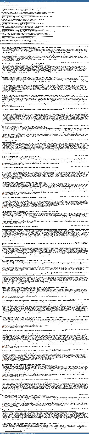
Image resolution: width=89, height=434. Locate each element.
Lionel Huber (77, 229)
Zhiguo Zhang (54, 396)
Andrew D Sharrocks (33, 48)
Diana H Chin (50, 411)
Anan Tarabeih (50, 275)
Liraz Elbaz (72, 275)
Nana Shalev (12, 276)
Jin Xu (78, 351)
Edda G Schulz (9, 97)
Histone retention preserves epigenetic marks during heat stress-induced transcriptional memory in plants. (25, 33)
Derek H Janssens (5, 365)
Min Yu (3, 351)
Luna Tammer (38, 275)
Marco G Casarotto (6, 229)
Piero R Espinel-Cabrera (38, 65)
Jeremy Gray (24, 411)
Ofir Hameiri (18, 275)
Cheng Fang (36, 351)
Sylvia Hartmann (71, 229)
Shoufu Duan (9, 396)
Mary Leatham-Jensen (16, 110)
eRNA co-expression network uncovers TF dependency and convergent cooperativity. (20, 27)
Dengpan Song (47, 351)
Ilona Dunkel (29, 96)
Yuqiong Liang (15, 168)
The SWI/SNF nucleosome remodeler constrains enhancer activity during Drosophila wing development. (24, 13)
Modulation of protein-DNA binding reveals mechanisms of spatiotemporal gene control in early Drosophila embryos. (27, 16)
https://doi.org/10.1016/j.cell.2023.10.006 (13, 74)
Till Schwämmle (23, 96)
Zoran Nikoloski (25, 318)
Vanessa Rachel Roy (57, 275)
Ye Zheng (20, 168)
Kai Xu (40, 78)
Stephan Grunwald (53, 229)
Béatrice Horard (27, 424)
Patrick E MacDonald (58, 183)
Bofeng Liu (18, 78)
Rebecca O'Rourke (11, 380)
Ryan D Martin (33, 301)
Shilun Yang (17, 351)
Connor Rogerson (4, 5)
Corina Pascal (5, 275)
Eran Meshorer (25, 276)
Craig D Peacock (31, 411)
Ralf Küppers (42, 231)
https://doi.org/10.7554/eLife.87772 (12, 392)
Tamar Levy (44, 275)
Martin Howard (40, 288)
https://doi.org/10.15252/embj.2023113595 (14, 327)
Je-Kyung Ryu (37, 127)
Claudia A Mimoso (28, 65)
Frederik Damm (13, 229)
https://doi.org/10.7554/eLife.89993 (12, 347)
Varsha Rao (25, 351)
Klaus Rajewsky (5, 231)
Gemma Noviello (36, 96)
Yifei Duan (9, 142)
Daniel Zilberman (46, 288)
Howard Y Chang (67, 351)
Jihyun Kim (14, 127)
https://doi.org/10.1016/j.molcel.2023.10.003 (14, 283)
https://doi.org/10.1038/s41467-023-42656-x (14, 419)
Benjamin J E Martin (6, 65)
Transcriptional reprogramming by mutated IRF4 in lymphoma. (15, 24)
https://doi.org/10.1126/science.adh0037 (13, 431)
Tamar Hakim (82, 275)
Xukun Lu (44, 78)
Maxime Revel (20, 424)
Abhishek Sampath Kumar (14, 96)
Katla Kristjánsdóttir (14, 261)
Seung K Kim (66, 183)
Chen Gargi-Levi (25, 275)
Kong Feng (52, 78)
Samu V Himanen (20, 212)
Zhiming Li (4, 396)
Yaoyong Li (25, 48)
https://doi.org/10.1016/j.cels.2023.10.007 (14, 297)
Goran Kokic (9, 157)
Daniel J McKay (25, 110)
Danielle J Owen (5, 48)
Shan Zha (42, 396)
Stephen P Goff (47, 396)
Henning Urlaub (32, 157)
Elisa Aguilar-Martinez (13, 48)
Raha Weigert (49, 96)
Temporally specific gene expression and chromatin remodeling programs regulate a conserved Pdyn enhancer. (26, 34)
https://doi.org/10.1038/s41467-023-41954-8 (14, 240)
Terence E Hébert (40, 301)
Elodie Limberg (43, 96)
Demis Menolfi (28, 396)
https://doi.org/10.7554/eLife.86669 (12, 60)
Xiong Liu (26, 183)
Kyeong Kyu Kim (43, 127)
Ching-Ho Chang (34, 424)
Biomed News (29, 1)
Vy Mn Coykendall (20, 183)
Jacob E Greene (13, 365)
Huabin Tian (35, 78)
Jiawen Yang (12, 351)
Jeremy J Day (41, 331)
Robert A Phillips (5, 331)
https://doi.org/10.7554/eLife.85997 (12, 153)
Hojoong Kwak (21, 261)
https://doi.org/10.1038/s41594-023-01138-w (14, 164)
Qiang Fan (30, 78)
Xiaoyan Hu (31, 351)
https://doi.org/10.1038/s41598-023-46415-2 (14, 270)
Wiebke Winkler (73, 230)
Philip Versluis (13, 212)
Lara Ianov (36, 331)
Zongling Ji (21, 48)
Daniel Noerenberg (9, 230)
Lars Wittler (81, 96)
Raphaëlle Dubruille (6, 424)
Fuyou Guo (53, 351)
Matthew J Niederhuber (6, 110)
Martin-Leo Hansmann (62, 229)
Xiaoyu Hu (13, 78)
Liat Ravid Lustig (5, 96)
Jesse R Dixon (26, 168)
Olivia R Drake (30, 331)
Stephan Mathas (70, 231)
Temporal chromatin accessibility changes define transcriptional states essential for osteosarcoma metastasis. (26, 41)
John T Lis (26, 212)
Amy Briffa (4, 288)
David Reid (24, 331)
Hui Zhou (33, 396)
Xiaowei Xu (18, 396)
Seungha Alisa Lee (6, 261)
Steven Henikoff (53, 365)
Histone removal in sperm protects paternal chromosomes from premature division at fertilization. (23, 43)
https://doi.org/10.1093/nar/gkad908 (12, 137)
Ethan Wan (11, 331)
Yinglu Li (23, 396)
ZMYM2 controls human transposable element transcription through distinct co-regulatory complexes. (24, 7)
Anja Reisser (34, 230)
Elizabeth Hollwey (10, 288)
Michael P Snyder (59, 351)
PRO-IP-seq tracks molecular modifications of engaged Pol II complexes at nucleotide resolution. (23, 23)
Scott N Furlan (41, 365)
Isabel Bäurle (31, 318)
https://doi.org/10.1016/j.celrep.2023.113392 (14, 360)
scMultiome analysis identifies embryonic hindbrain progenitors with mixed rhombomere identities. (23, 38)
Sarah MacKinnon (5, 301)
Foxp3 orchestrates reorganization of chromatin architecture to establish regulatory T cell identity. (23, 19)
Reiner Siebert (36, 231)
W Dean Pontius (5, 411)
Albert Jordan (18, 276)
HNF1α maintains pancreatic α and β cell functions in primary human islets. (18, 20)
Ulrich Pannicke (23, 230)
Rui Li (22, 351)
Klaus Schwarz (49, 230)
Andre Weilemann (66, 230)
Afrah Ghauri (68, 96)
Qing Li (47, 78)
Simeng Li (42, 351)
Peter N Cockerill (21, 231)
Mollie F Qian (4, 183)
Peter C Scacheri (72, 411)
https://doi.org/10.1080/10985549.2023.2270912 (15, 257)
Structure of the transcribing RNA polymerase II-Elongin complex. (16, 17)
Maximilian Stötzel (74, 96)
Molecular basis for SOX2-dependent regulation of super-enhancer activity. (18, 14)
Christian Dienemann (16, 157)
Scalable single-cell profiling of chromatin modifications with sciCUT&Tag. (18, 37)
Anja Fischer (29, 230)
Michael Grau (46, 229)
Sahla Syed (4, 142)
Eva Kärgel (83, 229)
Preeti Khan (4, 246)
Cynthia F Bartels (64, 411)
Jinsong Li (72, 78)
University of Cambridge (14, 5)
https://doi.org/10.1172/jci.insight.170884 (13, 194)
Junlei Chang (82, 351)
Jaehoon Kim (24, 127)
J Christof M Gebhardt (38, 229)
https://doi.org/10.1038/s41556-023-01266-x (14, 106)
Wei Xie (76, 78)
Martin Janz (56, 231)
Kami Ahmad (47, 365)
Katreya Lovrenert (43, 411)
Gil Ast (30, 276)
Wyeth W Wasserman (13, 231)
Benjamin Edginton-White (29, 229)
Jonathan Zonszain (12, 275)
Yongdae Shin (30, 127)
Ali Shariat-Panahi (26, 301)
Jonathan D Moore (26, 288)
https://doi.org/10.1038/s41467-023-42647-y (14, 178)
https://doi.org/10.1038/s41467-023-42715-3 (14, 223)
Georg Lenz (85, 230)
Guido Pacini (55, 96)
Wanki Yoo (4, 127)
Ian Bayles (37, 411)
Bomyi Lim (14, 142)
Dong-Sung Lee (8, 168)
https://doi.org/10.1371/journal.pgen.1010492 (14, 314)
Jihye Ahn (19, 127)
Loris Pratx (4, 318)
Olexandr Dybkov (24, 157)
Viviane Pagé (12, 301)
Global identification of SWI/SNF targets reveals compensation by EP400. (18, 9)
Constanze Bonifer (62, 231)
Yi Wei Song (9, 127)
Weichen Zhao (32, 183)
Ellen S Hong (11, 411)
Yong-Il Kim (4, 380)
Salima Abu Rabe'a (6, 276)
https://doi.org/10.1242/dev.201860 (12, 207)
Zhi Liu (3, 168)
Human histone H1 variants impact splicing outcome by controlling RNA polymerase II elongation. (23, 29)
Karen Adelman (46, 65)
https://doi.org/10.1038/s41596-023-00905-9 (14, 376)
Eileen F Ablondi (14, 65)
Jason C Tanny (47, 301)
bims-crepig (3, 1)
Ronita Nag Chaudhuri (19, 246)
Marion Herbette (14, 424)
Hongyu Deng (66, 78)
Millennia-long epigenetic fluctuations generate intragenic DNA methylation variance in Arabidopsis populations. (26, 30)
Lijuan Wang (57, 78)
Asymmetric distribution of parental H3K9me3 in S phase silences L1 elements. (19, 40)
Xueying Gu (45, 183)
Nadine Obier (16, 230)
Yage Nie (7, 351)
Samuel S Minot (34, 365)
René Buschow (62, 96)
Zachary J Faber (18, 411)
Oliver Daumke (20, 229)
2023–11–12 (7, 2)
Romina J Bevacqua (12, 183)
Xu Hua (14, 396)
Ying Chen (4, 157)
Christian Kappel (18, 318)
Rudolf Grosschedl (49, 231)
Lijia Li (9, 78)
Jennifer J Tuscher (18, 331)
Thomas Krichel (15, 433)
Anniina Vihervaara (6, 212)
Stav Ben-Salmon (65, 275)
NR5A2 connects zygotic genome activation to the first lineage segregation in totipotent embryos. (23, 10)
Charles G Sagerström (19, 380)
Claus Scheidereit (29, 231)
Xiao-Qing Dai (51, 183)
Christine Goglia (21, 65)
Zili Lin (61, 78)
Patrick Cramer (39, 157)
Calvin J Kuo (73, 351)
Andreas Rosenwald (42, 230)
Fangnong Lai (5, 78)
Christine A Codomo (27, 365)
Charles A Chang (38, 183)
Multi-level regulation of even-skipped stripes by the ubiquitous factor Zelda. (18, 22)
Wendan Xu (79, 230)
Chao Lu (37, 396)
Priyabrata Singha (11, 246)
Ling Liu (26, 78)
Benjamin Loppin (41, 424)
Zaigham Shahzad (18, 288)
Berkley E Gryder (57, 411)
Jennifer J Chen (19, 301)
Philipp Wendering (10, 318)
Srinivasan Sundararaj (57, 230)
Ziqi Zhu (22, 78)
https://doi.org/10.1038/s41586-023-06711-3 (14, 406)
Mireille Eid (77, 275)
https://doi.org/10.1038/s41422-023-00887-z (14, 91)
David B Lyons (33, 288)
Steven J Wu (19, 365)
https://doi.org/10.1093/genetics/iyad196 (13, 123)
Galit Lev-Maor (32, 275)
